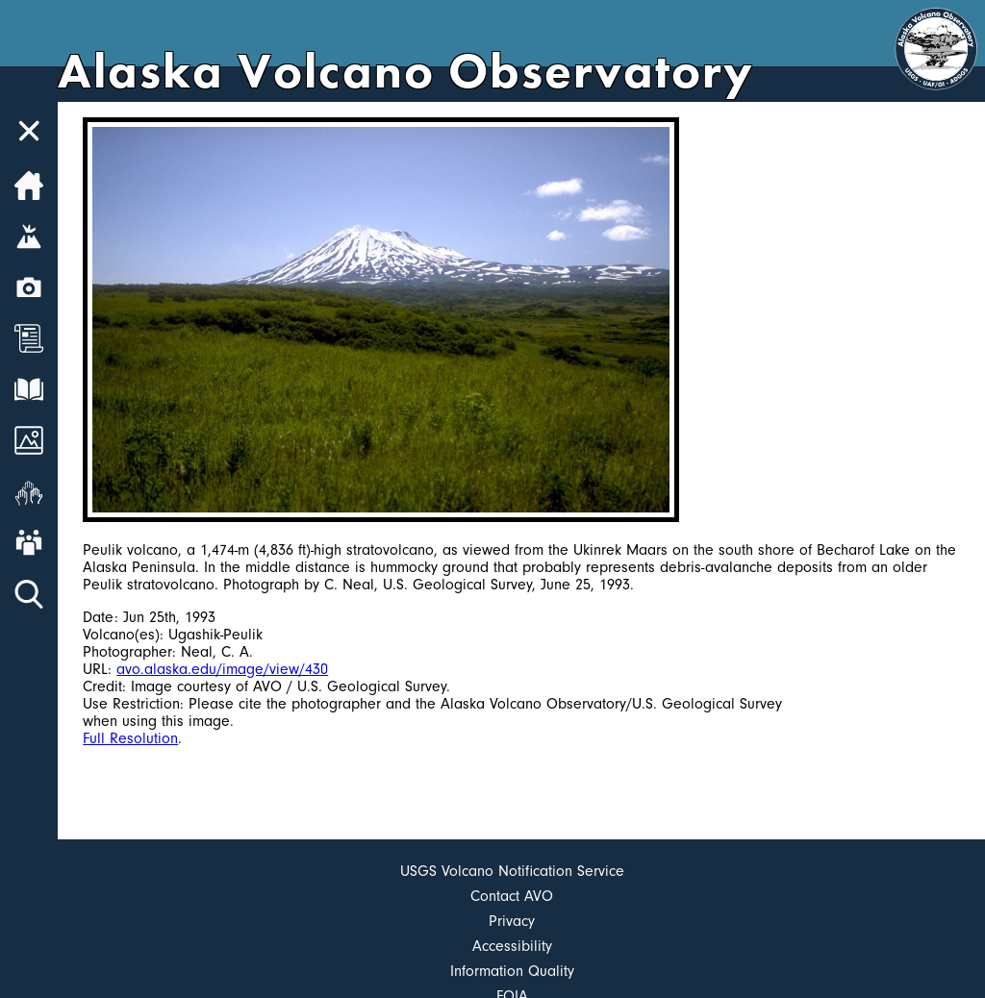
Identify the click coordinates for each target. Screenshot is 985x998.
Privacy (512, 921)
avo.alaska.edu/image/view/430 (222, 669)
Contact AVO (511, 896)
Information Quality (512, 971)
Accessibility (512, 946)
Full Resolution (130, 738)
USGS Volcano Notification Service (512, 871)
